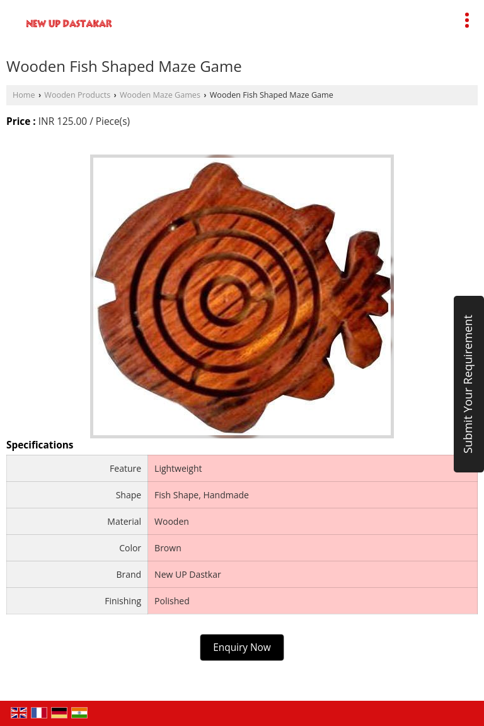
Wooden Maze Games (160, 95)
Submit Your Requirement (467, 384)
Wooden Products (77, 95)
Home (24, 95)
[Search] (298, 18)
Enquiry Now (242, 647)
